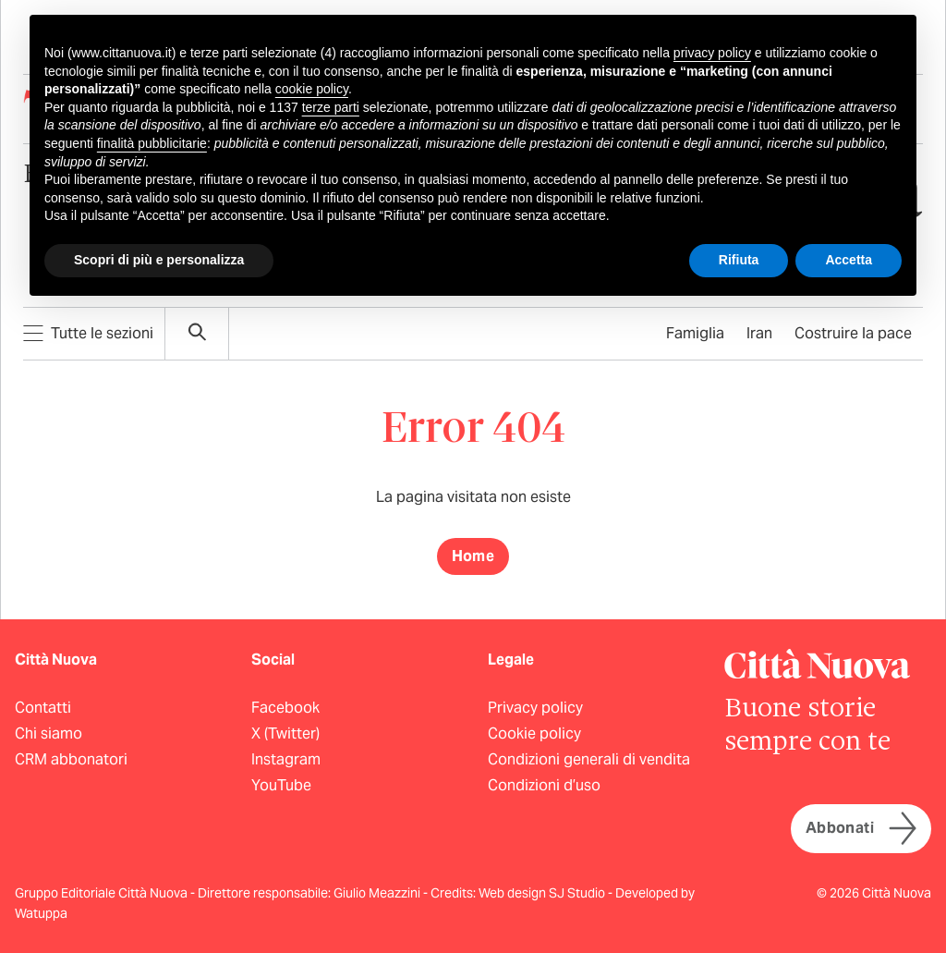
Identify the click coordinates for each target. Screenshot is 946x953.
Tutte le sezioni (88, 333)
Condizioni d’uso (544, 785)
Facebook (285, 707)
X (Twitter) (285, 733)
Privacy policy (535, 707)
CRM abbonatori (71, 759)
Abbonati (861, 829)
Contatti (43, 707)
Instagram (286, 759)
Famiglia (695, 333)
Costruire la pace (853, 333)
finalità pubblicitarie (152, 143)
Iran (759, 333)
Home (473, 556)
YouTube (281, 785)
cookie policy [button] (311, 88)
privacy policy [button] (712, 52)
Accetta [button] (848, 259)
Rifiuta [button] (739, 259)
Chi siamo (48, 733)
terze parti (330, 107)
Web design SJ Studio (543, 893)
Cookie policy (534, 733)
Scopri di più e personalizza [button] (159, 259)
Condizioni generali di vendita (589, 759)
